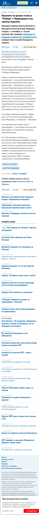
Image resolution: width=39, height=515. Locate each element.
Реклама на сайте (7, 459)
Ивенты (4, 462)
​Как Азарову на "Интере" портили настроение (19, 228)
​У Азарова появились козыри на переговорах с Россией (16, 300)
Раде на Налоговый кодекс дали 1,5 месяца (17, 388)
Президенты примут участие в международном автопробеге (14, 52)
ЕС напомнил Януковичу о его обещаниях (15, 334)
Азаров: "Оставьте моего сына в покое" (19, 275)
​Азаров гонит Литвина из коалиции (17, 292)
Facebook (21, 181)
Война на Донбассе (9, 7)
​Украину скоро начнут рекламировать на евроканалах (18, 310)
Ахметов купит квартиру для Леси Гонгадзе (17, 238)
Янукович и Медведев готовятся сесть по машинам (18, 214)
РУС (31, 3)
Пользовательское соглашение (12, 468)
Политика (11, 12)
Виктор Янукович (10, 164)
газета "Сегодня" (19, 174)
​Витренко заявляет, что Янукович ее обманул (17, 248)
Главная (4, 12)
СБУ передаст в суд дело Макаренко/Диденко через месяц (18, 441)
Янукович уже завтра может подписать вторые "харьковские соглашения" (17, 198)
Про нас (4, 457)
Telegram (5, 184)
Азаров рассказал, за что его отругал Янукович (18, 267)
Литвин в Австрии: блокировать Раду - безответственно (16, 379)
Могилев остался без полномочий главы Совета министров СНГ (19, 344)
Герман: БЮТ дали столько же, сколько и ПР (19, 417)
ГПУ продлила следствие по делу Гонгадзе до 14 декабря (19, 370)
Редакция (5, 464)
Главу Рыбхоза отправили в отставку (16, 362)
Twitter (28, 181)
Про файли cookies (8, 511)
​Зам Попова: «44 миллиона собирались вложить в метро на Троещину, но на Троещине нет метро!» (19, 323)
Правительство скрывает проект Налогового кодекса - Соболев (19, 257)
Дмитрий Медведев (11, 168)
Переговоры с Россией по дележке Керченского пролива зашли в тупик (16, 206)
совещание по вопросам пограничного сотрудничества (19, 35)
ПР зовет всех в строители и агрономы (17, 449)
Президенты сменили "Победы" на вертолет (19, 426)
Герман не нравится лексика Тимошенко (19, 433)
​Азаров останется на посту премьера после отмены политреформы (18, 283)
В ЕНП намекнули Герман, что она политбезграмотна (15, 408)
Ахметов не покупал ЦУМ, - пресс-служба (17, 353)
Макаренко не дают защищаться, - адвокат (17, 398)
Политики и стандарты (9, 466)
